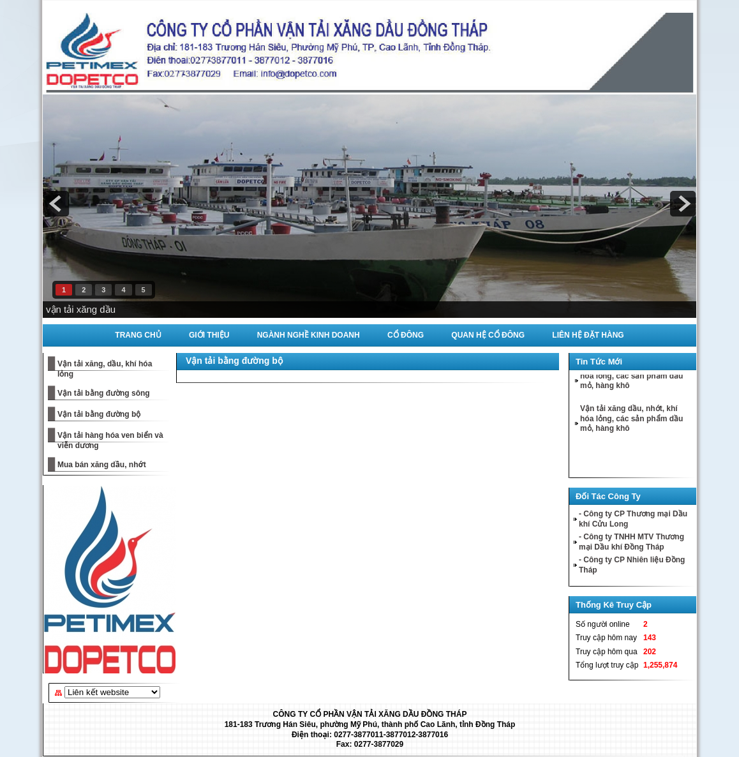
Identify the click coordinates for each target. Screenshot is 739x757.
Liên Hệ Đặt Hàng (587, 335)
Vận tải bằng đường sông (103, 393)
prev (56, 203)
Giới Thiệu (209, 335)
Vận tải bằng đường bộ (98, 414)
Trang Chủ (138, 335)
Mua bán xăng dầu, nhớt (101, 464)
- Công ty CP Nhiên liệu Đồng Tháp (632, 564)
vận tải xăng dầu (81, 309)
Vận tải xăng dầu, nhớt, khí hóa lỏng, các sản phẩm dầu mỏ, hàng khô (631, 377)
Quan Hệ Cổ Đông (488, 335)
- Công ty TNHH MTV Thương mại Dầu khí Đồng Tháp (631, 541)
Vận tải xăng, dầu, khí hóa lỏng (104, 368)
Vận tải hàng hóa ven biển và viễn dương (110, 440)
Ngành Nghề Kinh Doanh (308, 335)
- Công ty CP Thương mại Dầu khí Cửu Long (633, 518)
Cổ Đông (405, 335)
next (682, 203)
